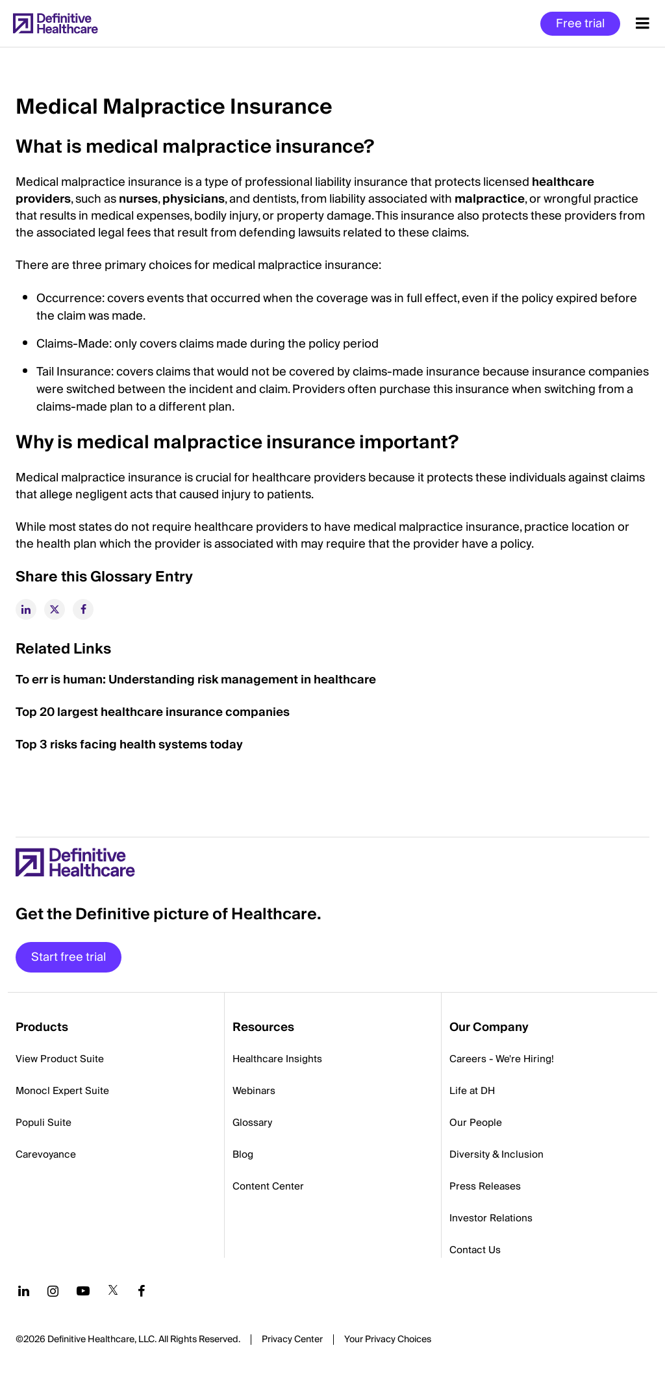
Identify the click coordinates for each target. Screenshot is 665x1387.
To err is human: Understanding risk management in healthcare (196, 680)
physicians (193, 199)
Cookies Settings (387, 1340)
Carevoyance (46, 1154)
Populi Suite (43, 1122)
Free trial (580, 24)
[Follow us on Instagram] (53, 1291)
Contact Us (475, 1250)
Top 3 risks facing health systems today (129, 745)
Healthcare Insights (277, 1059)
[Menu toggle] (642, 23)
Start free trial (68, 957)
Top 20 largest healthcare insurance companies (153, 712)
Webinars (253, 1091)
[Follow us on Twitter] (113, 1291)
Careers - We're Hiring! (501, 1059)
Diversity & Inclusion (496, 1154)
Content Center (268, 1186)
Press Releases (485, 1186)
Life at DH (472, 1091)
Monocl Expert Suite (62, 1091)
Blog (242, 1154)
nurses (138, 199)
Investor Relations (491, 1218)
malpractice (490, 199)
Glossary (252, 1122)
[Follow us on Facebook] (141, 1291)
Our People (475, 1122)
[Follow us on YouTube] (83, 1291)
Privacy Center (292, 1339)
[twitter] (54, 609)
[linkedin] (26, 609)
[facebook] (83, 609)
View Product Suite (60, 1059)
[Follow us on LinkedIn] (24, 1291)
